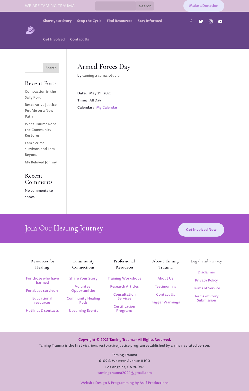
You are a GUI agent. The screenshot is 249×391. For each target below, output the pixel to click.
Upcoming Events (83, 310)
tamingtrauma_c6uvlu (101, 75)
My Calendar (106, 107)
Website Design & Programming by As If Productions (124, 383)
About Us (165, 278)
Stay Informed (150, 21)
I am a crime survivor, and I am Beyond (40, 149)
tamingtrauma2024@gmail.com (125, 373)
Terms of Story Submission (206, 298)
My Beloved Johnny (41, 162)
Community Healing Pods (83, 300)
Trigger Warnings (165, 302)
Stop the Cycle (89, 21)
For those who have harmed (42, 280)
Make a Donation (203, 5)
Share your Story (57, 21)
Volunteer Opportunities (83, 288)
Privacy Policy (206, 280)
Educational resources (42, 300)
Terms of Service (206, 288)
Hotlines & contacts (42, 310)
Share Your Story (83, 278)
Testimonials (165, 286)
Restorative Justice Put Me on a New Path (41, 110)
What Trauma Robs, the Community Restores (41, 130)
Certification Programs (124, 308)
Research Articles (124, 286)
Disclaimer (206, 272)
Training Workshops (124, 278)
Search (51, 68)
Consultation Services (124, 296)
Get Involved (54, 39)
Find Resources (119, 21)
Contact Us (79, 39)
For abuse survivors (42, 290)
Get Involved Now (201, 229)
